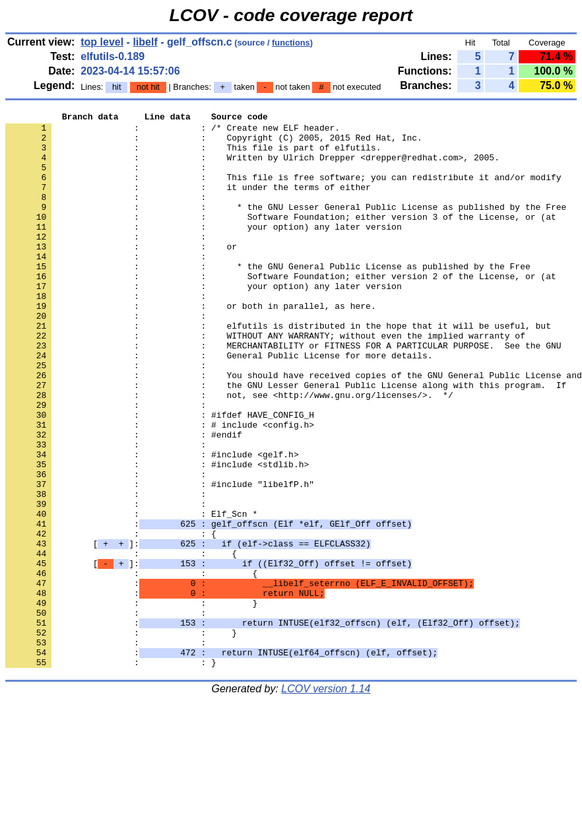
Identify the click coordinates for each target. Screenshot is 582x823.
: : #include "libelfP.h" (159, 559)
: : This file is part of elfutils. (193, 155)
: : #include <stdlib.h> (157, 535)
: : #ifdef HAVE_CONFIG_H (159, 476)
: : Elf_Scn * (131, 595)
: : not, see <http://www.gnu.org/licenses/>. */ (229, 452)
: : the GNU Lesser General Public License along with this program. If (285, 440)
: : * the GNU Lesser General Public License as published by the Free (285, 226)
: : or (121, 274)
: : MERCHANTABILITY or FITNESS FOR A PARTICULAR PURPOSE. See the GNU (283, 393)
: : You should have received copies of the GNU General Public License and (293, 428)
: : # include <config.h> (159, 488)
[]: (188, 630)
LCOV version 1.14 (325, 799)
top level (102, 42)
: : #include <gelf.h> (152, 523)
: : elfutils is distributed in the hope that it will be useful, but (278, 369)
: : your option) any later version (203, 250)
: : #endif (123, 500)
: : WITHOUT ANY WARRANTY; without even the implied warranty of (265, 381)
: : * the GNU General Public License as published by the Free (268, 298)
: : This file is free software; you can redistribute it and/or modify (283, 191)
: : (108, 179)
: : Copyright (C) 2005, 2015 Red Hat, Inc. (213, 143)
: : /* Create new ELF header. (172, 131)
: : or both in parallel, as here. (190, 345)
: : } (131, 702)
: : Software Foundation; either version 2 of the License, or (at (280, 309)
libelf (145, 42)
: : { (110, 618)
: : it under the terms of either (188, 203)
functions (291, 43)
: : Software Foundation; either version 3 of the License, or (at (280, 238)
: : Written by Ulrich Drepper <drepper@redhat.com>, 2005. (252, 167)
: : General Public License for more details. (218, 405)
